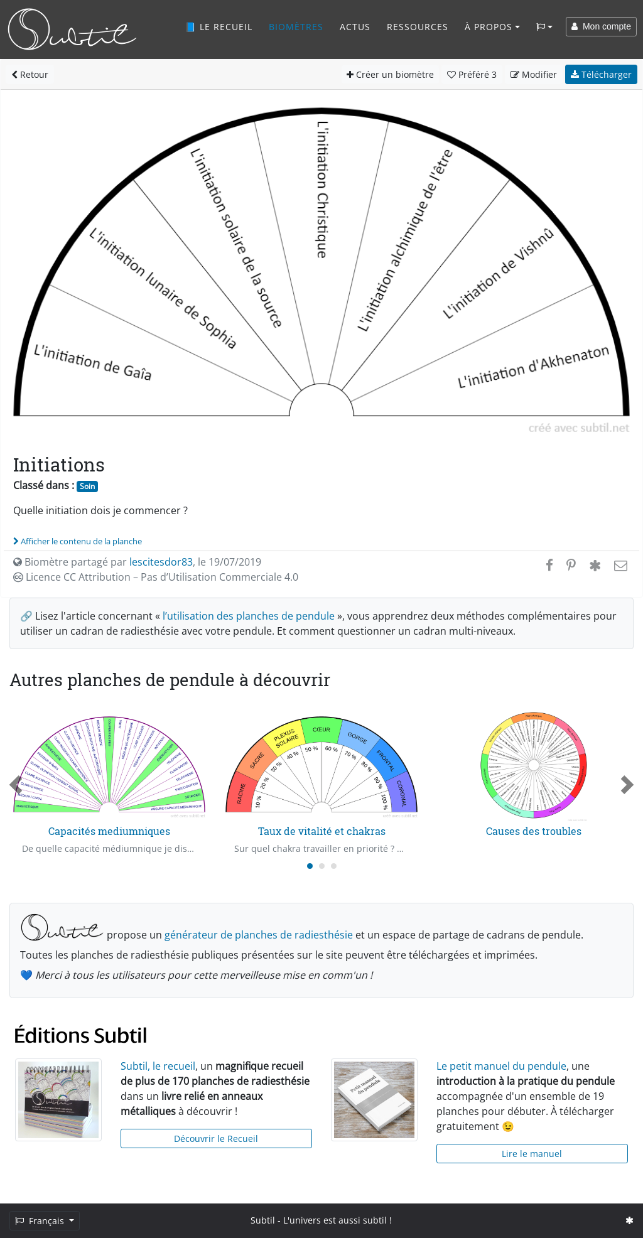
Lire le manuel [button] (532, 1154)
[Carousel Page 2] (322, 866)
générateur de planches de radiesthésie (259, 935)
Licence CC (155, 577)
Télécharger (601, 74)
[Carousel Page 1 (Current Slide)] (310, 866)
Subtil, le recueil (158, 1066)
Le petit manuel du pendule (501, 1066)
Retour (29, 74)
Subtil (263, 1220)
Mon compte (601, 26)
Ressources (417, 27)
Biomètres (296, 27)
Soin (87, 486)
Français (41, 1221)
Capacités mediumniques (109, 830)
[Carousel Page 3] (334, 866)
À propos (488, 27)
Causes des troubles (533, 830)
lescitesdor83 (161, 562)
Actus (355, 27)
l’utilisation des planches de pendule (249, 616)
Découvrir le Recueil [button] (216, 1138)
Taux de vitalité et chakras (322, 830)
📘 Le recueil (218, 27)
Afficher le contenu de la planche (77, 541)
